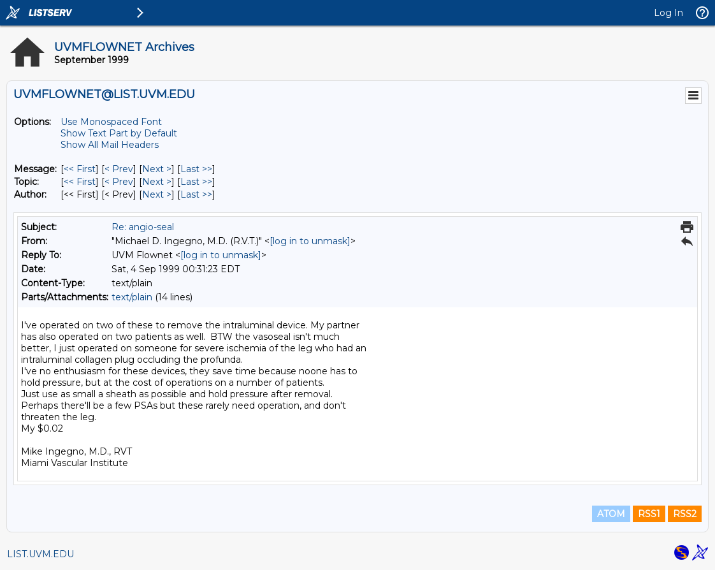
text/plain (132, 297)
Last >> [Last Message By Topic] (196, 181)
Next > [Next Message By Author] (156, 194)
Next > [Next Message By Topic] (156, 181)
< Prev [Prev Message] (119, 169)
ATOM (611, 514)
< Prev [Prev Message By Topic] (119, 181)
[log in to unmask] (310, 241)
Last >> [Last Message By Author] (196, 194)
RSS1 (649, 514)
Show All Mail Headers (110, 144)
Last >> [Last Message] (196, 169)
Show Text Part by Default (119, 133)
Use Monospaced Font (111, 122)
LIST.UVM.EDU (40, 554)
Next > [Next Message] (156, 169)
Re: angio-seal (143, 227)
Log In (668, 12)
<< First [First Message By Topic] (80, 181)
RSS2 (685, 514)
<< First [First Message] (80, 169)
